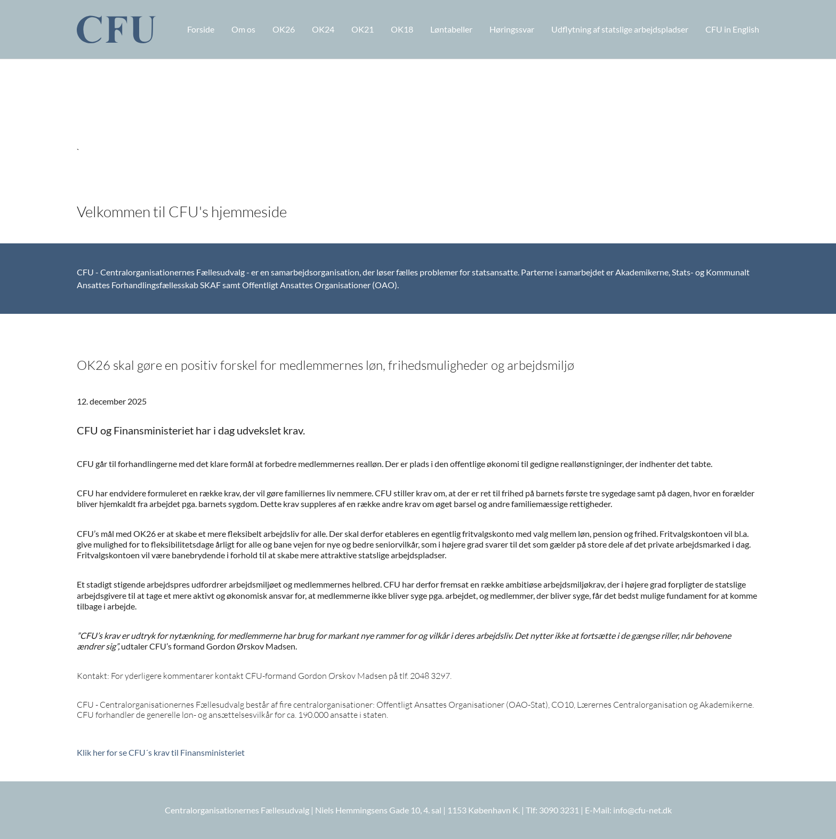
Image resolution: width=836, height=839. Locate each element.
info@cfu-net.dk (642, 810)
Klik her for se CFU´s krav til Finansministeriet (161, 752)
